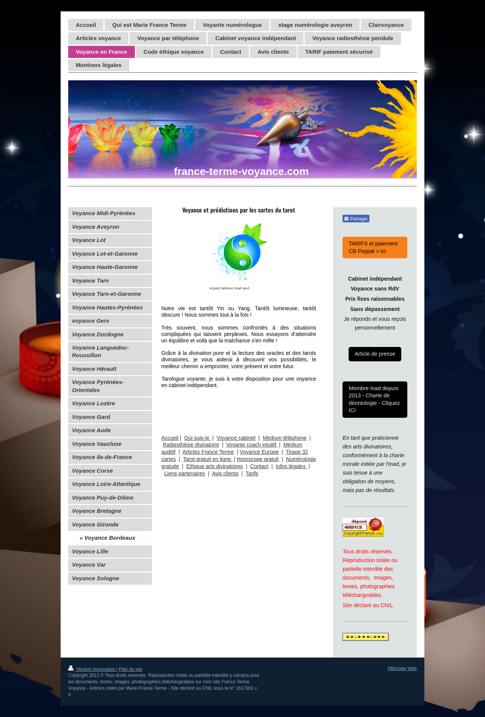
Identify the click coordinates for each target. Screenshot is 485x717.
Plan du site (130, 669)
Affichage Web (402, 668)
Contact (259, 466)
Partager (356, 219)
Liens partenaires (184, 473)
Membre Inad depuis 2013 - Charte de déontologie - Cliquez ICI (374, 399)
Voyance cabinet (236, 438)
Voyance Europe (259, 452)
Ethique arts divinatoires (214, 466)
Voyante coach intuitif (251, 445)
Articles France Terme (208, 452)
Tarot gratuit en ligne (208, 459)
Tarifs (252, 473)
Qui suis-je (197, 438)
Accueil (169, 438)
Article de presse (375, 354)
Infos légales (291, 466)
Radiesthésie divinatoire (191, 445)
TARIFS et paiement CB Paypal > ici (373, 247)
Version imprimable (92, 669)
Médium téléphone (285, 438)
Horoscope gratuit (258, 459)
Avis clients (225, 473)
